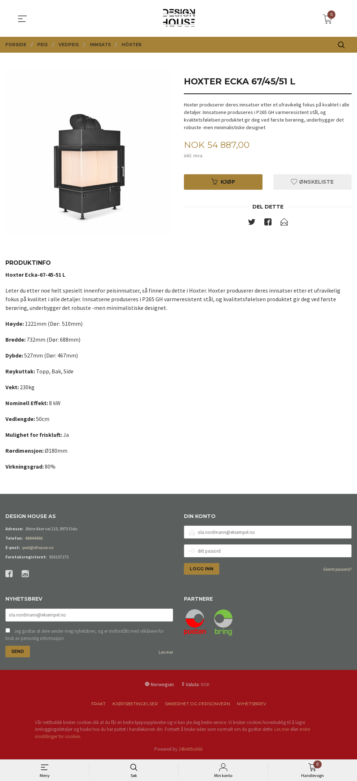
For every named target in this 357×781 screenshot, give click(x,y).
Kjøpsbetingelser (135, 704)
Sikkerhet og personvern (197, 704)
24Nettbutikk (190, 750)
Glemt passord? (337, 569)
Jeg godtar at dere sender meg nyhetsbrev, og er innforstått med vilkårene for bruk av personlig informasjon (84, 635)
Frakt (98, 704)
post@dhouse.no (37, 547)
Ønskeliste (312, 182)
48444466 (34, 538)
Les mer (166, 652)
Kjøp (223, 182)
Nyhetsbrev (251, 704)
